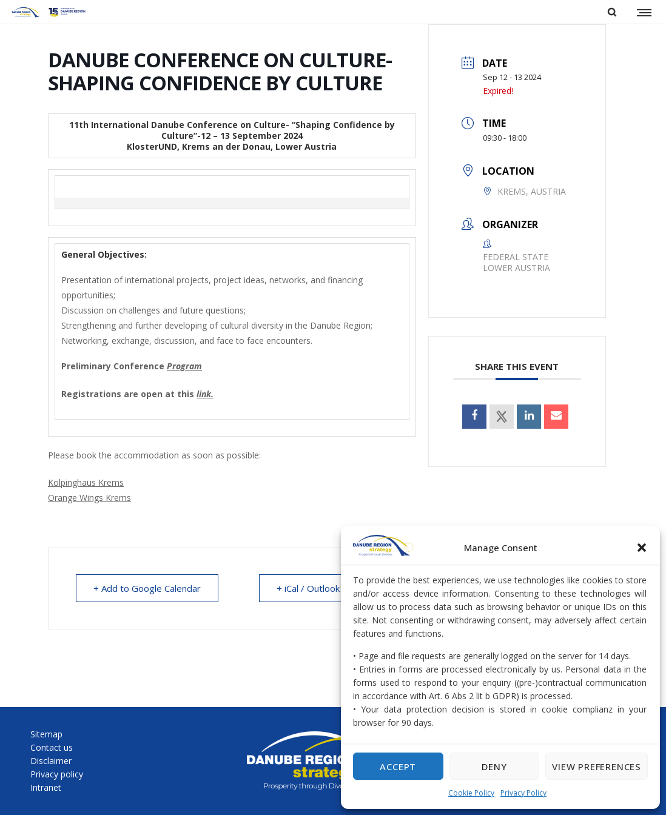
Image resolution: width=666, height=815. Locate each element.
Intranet (45, 787)
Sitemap (46, 734)
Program (184, 366)
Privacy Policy (523, 793)
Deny (494, 766)
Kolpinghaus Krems (86, 482)
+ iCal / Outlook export (324, 588)
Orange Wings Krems (89, 497)
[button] (642, 548)
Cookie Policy (471, 793)
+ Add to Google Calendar (147, 588)
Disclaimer (51, 760)
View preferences (596, 766)
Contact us (51, 747)
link (204, 394)
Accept (398, 766)
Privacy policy (56, 774)
